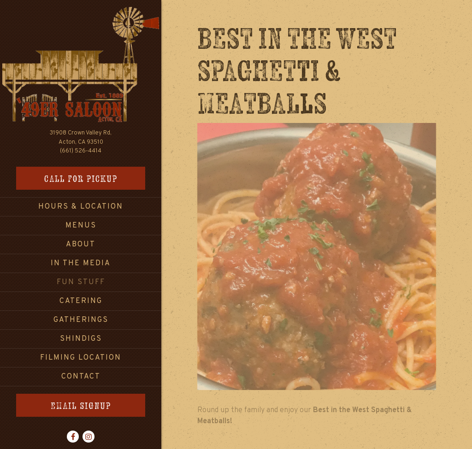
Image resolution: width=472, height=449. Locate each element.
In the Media (81, 263)
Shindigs (81, 339)
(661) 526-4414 (80, 151)
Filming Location (80, 357)
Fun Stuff (81, 282)
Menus (80, 225)
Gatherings (80, 320)
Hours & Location (80, 206)
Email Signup (81, 405)
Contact (80, 376)
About (80, 244)
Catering (80, 301)
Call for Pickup (81, 178)
